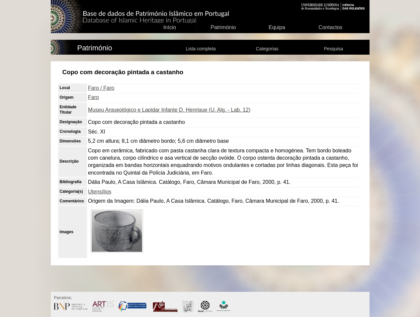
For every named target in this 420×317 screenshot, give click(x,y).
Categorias (267, 48)
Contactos (330, 27)
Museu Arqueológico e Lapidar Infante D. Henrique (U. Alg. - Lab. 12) (169, 110)
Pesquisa (333, 48)
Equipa (277, 27)
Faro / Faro (101, 88)
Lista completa (201, 48)
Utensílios (99, 191)
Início (169, 27)
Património (223, 27)
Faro (93, 97)
